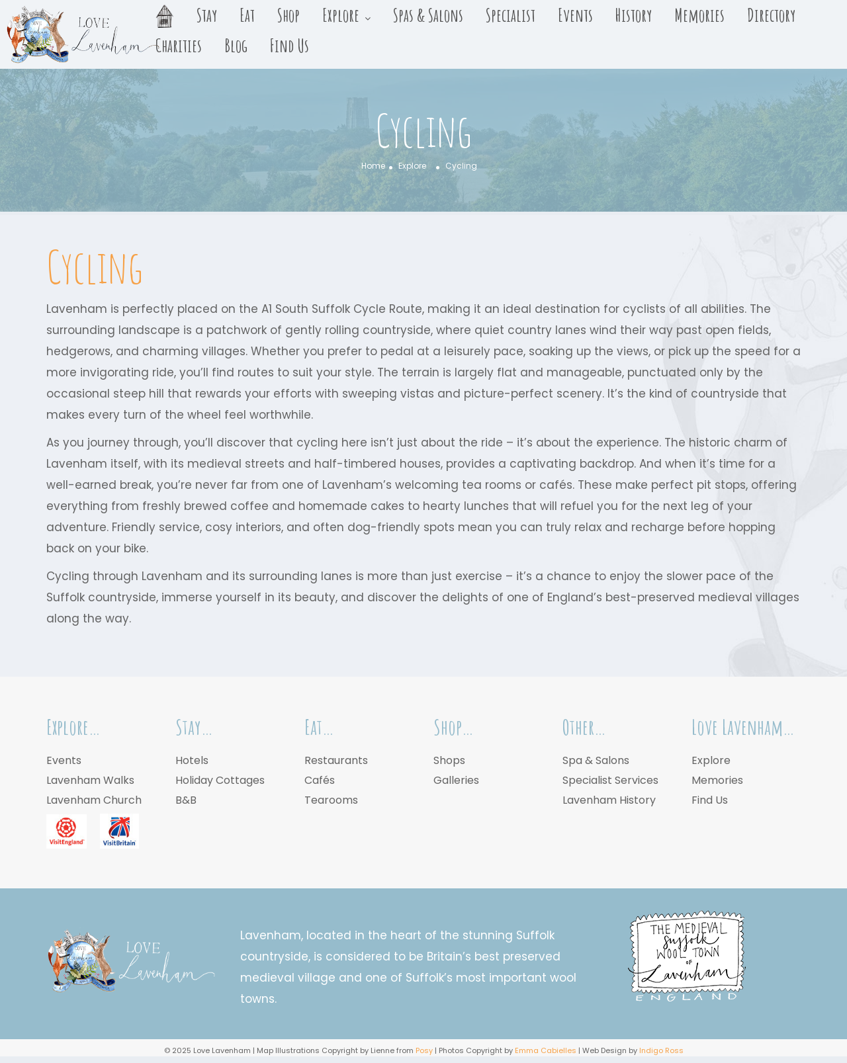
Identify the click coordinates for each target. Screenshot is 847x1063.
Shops (449, 760)
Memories (699, 15)
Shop (288, 15)
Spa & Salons (595, 760)
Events (575, 15)
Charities (179, 45)
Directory (771, 15)
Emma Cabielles (545, 1050)
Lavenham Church (94, 800)
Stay (207, 15)
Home (373, 165)
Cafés (319, 780)
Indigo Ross (661, 1050)
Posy (424, 1050)
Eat (247, 15)
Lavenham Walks (90, 780)
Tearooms (331, 800)
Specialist (510, 15)
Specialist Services (610, 780)
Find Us (289, 45)
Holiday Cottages (220, 780)
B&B (186, 800)
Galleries (456, 780)
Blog (235, 45)
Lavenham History (609, 800)
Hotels (191, 760)
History (633, 15)
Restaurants (336, 760)
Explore (340, 15)
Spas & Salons (428, 15)
